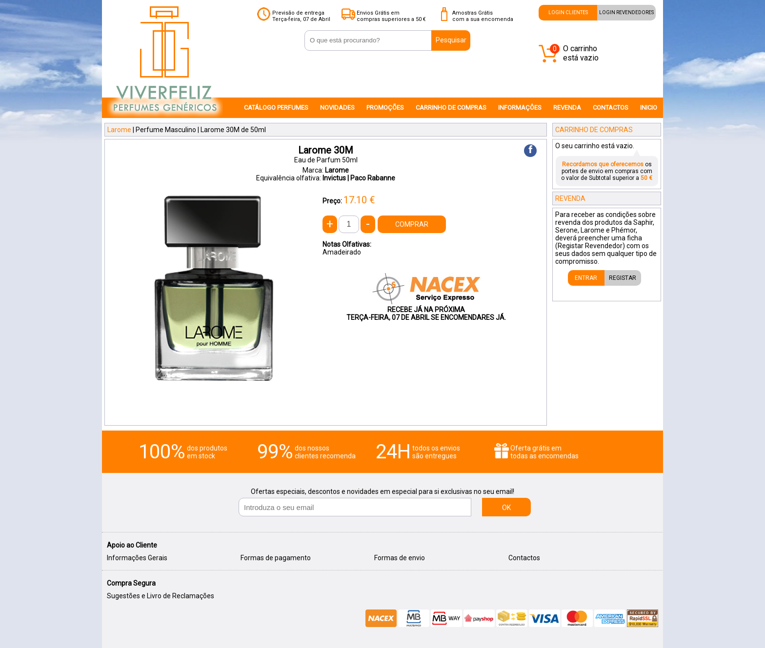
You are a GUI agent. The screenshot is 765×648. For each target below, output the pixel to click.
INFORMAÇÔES (520, 107)
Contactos (524, 558)
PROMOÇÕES (385, 107)
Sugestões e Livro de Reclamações (160, 596)
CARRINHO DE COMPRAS (451, 107)
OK (506, 507)
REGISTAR (622, 278)
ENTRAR (586, 278)
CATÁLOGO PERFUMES (276, 107)
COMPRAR (411, 224)
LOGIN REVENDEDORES (626, 12)
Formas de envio (399, 558)
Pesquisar (451, 40)
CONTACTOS (610, 107)
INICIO (648, 107)
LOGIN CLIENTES (568, 12)
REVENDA (567, 107)
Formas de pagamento (276, 558)
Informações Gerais (137, 558)
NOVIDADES (337, 107)
